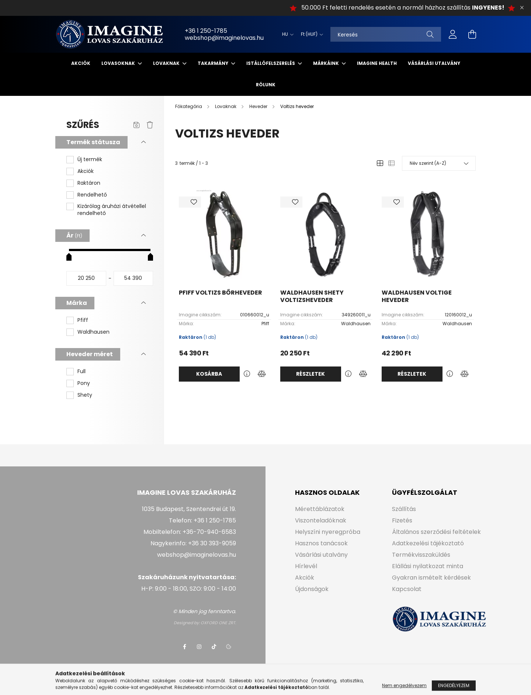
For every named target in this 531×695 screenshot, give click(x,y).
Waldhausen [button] (93, 332)
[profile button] (452, 34)
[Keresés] (385, 34)
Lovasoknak (118, 63)
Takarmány (213, 63)
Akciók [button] (85, 171)
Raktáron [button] (88, 183)
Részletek (310, 374)
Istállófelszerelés (271, 63)
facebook (184, 646)
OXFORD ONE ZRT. (218, 623)
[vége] (133, 278)
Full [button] (81, 371)
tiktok (213, 646)
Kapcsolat (406, 589)
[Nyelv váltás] (286, 34)
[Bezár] (521, 7)
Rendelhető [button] (92, 194)
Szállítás (404, 509)
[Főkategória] (189, 106)
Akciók (80, 63)
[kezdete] (86, 278)
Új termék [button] (89, 159)
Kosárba (209, 374)
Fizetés (402, 520)
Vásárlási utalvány (434, 63)
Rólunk (265, 84)
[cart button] (472, 34)
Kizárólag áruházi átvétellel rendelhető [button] (111, 210)
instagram (199, 646)
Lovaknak (167, 63)
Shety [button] (84, 395)
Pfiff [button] (82, 320)
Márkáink (326, 63)
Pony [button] (83, 383)
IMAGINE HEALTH (377, 63)
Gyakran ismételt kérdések (431, 577)
